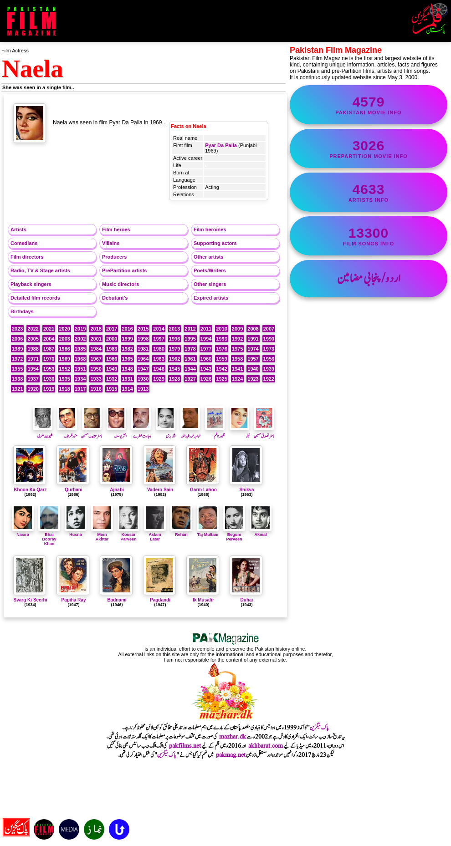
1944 (189, 369)
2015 (143, 328)
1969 (64, 359)
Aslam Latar (155, 534)
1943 (205, 369)
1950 (95, 369)
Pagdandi (160, 599)
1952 (64, 369)
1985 (80, 349)
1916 (95, 389)
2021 (48, 328)
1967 (95, 359)
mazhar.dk (232, 736)
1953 (48, 369)
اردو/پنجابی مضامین (368, 278)
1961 (189, 359)
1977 (205, 349)
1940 (252, 369)
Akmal (261, 532)
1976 (221, 349)
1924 (237, 379)
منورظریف (67, 432)
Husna (76, 532)
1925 (221, 379)
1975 (237, 349)
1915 (111, 389)
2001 (95, 338)
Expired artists (211, 298)
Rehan (181, 532)
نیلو (240, 432)
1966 (111, 359)
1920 (32, 389)
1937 (32, 379)
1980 (158, 349)
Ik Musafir (203, 599)
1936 (48, 379)
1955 (17, 369)
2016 (127, 328)
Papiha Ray (74, 599)
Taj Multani (208, 532)
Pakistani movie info (368, 104)
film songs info (368, 235)
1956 (268, 359)
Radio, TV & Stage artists (40, 270)
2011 (205, 328)
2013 (174, 328)
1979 (174, 349)
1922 (268, 379)
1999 (127, 338)
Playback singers (30, 284)
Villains (110, 243)
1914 (127, 389)
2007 (268, 328)
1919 (48, 389)
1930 (143, 379)
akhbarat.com (265, 745)
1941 (237, 369)
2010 (221, 328)
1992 (237, 338)
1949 (111, 369)
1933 (95, 379)
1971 (32, 359)
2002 (80, 338)
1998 (143, 338)
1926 (205, 379)
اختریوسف (117, 432)
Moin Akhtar (102, 534)
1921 (17, 389)
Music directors (120, 284)
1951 (80, 369)
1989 (17, 349)
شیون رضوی (43, 432)
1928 (174, 379)
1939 (268, 369)
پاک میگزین (319, 727)
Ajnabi (117, 489)
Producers (114, 257)
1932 (111, 379)
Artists (18, 229)
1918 (64, 389)
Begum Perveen (234, 534)
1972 (17, 359)
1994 (205, 338)
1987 (48, 349)
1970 (48, 359)
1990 (268, 338)
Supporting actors (215, 243)
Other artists (208, 257)
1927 (189, 379)
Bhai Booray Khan (49, 537)
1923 (252, 379)
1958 (237, 359)
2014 (158, 328)
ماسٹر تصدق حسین (264, 432)
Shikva (246, 489)
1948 (127, 369)
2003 (64, 338)
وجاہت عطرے (141, 432)
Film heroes (116, 229)
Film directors (27, 257)
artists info (368, 192)
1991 (252, 338)
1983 (111, 349)
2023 (17, 328)
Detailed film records (35, 298)
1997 (158, 338)
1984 (95, 349)
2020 (64, 328)
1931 (127, 379)
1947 (143, 369)
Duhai (247, 599)
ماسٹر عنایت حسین (91, 432)
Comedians (23, 243)
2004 (48, 338)
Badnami (116, 599)
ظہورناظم (215, 432)
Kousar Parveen (128, 534)
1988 (32, 349)
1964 (143, 359)
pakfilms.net (185, 745)
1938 (17, 379)
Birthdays (22, 311)
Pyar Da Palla (221, 145)
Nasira (23, 532)
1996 (174, 338)
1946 (158, 369)
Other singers (210, 284)
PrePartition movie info (368, 148)
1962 (174, 359)
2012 (189, 328)
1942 (221, 369)
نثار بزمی (166, 432)
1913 (143, 389)
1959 (221, 359)
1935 (64, 379)
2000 (111, 338)
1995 (189, 338)
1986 (64, 349)
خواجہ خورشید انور (190, 432)
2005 (32, 338)
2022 (32, 328)
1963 (158, 359)
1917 (80, 389)
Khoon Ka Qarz (30, 489)
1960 (205, 359)
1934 (80, 379)
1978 (189, 349)
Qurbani (73, 489)
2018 (95, 328)
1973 (268, 349)
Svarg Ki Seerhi (30, 599)
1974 (252, 349)
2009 (237, 328)
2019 (80, 328)
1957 (252, 359)
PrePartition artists (124, 270)
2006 (17, 338)
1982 (127, 349)
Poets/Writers (210, 270)
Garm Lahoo (203, 489)
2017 (111, 328)
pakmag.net (231, 754)
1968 (80, 359)
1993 (221, 338)
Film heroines (210, 229)
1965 (127, 359)
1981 (143, 349)
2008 (252, 328)
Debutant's (115, 298)
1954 (32, 369)
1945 (174, 369)
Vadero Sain (160, 489)
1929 (158, 379)
